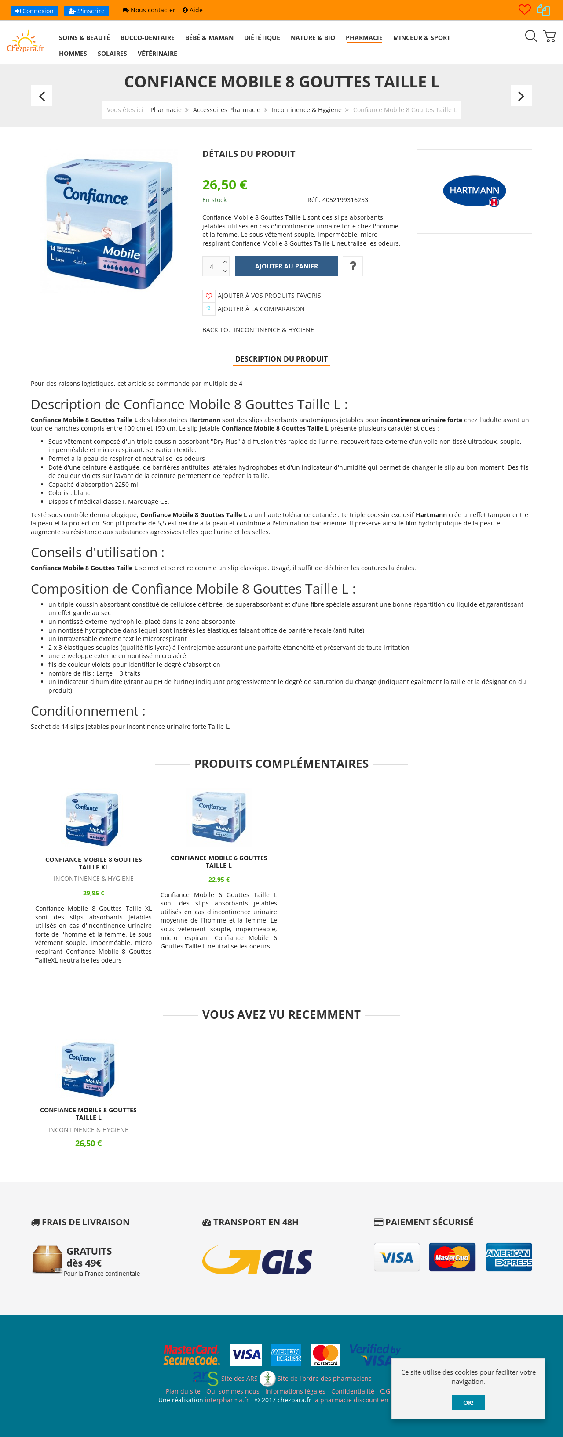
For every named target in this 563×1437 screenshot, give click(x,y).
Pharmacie (166, 109)
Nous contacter (149, 10)
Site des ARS (225, 1378)
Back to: (258, 330)
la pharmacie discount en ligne (359, 1400)
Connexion (34, 11)
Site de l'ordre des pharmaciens (316, 1378)
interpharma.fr (226, 1400)
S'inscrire (87, 11)
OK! (468, 1402)
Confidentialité (352, 1391)
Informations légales (295, 1391)
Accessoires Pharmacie (226, 109)
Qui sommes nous (233, 1391)
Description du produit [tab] (281, 359)
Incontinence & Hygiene (307, 109)
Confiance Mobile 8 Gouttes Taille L (88, 1114)
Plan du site (183, 1391)
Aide (193, 10)
